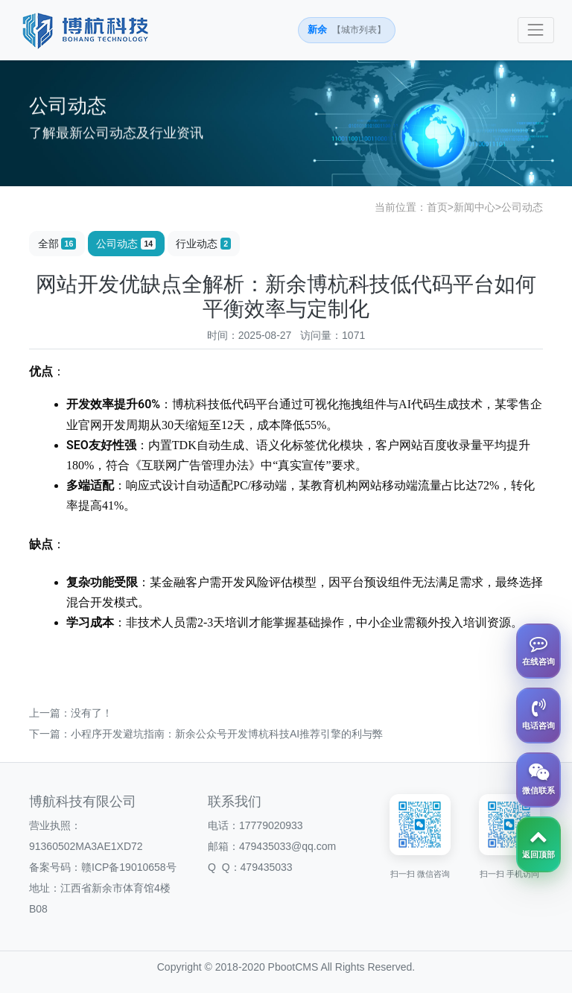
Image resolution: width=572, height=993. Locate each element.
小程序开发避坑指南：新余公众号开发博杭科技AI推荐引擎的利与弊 (227, 734)
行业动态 (203, 244)
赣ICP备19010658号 (129, 867)
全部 (57, 244)
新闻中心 (474, 207)
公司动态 (522, 207)
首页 (437, 207)
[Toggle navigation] (536, 30)
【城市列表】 (359, 30)
